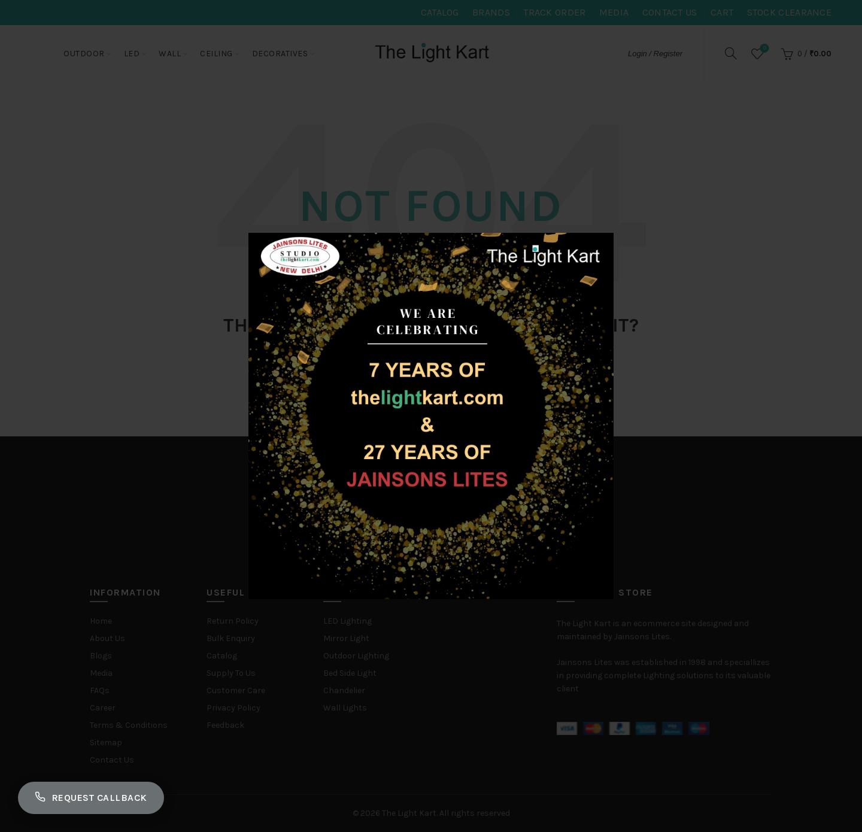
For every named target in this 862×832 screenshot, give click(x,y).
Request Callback (91, 797)
